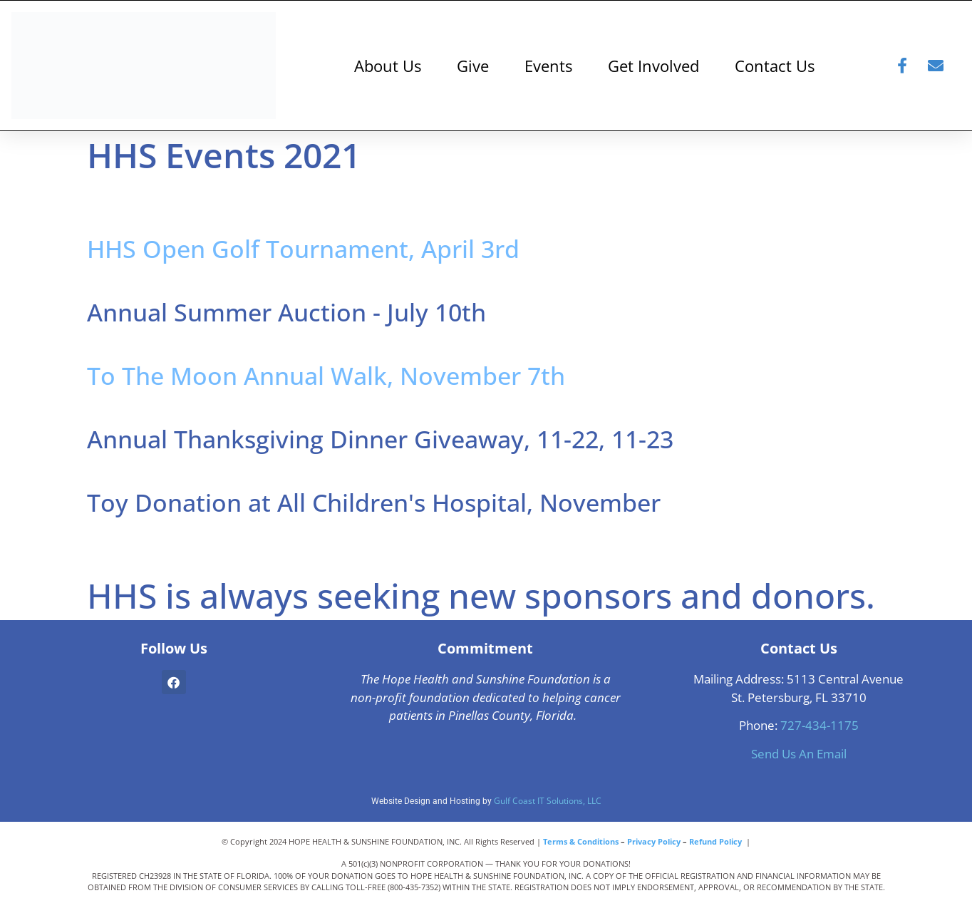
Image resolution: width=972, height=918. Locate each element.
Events (548, 65)
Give (473, 65)
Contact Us (775, 65)
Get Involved (653, 65)
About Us (387, 65)
